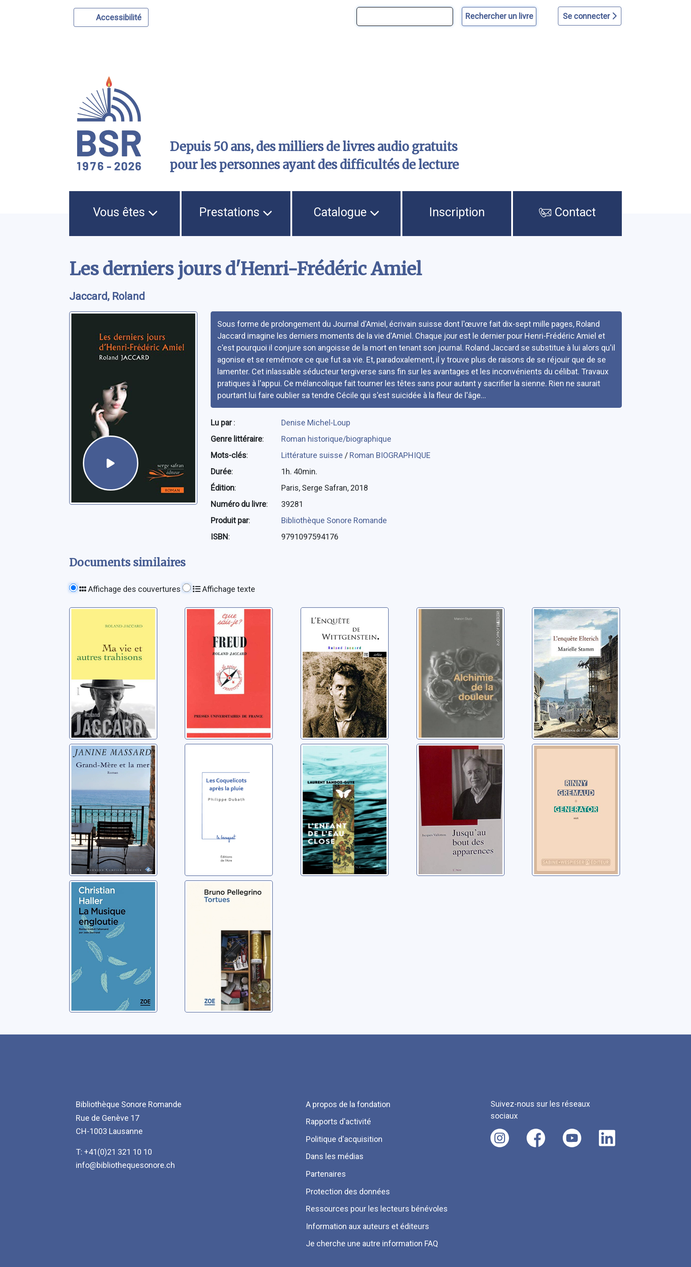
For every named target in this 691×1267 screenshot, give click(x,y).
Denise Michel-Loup (315, 422)
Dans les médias (335, 1156)
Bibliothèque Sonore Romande (334, 520)
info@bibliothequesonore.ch (125, 1165)
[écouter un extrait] (110, 463)
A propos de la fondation (348, 1104)
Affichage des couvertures (130, 589)
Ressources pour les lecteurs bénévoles (377, 1208)
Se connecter (590, 16)
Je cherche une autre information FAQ (372, 1243)
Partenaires (326, 1173)
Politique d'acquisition (344, 1139)
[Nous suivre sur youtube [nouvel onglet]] (572, 1138)
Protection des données (348, 1191)
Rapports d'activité (338, 1121)
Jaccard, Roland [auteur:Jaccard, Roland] (107, 296)
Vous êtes (125, 212)
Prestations (235, 212)
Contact (567, 212)
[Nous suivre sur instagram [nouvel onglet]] (499, 1138)
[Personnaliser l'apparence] (111, 17)
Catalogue (346, 212)
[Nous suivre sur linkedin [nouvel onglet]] (607, 1138)
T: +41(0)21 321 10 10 (114, 1151)
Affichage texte (224, 589)
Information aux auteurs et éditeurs (367, 1226)
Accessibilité (120, 16)
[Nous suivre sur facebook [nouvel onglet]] (536, 1138)
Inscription (457, 212)
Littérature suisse (313, 455)
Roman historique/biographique (336, 438)
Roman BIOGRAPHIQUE (390, 455)
